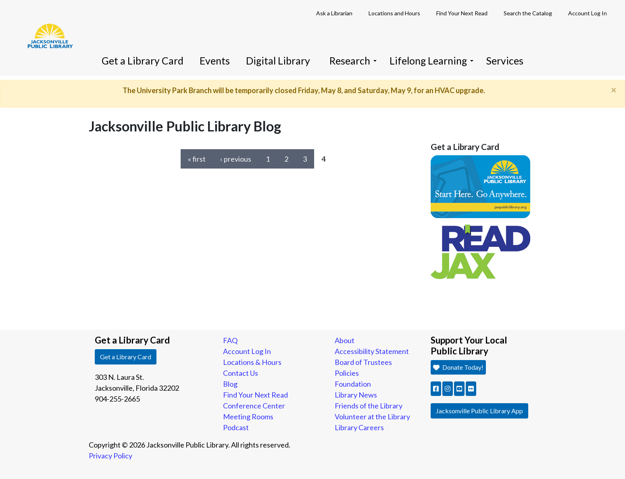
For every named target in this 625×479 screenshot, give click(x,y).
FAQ (230, 340)
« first (197, 158)
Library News (356, 394)
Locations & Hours (252, 362)
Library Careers (359, 427)
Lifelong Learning (431, 61)
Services (504, 61)
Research (353, 61)
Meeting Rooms (248, 416)
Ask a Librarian (334, 13)
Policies (347, 373)
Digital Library (278, 61)
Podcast (236, 427)
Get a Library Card (142, 61)
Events (215, 61)
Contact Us (240, 373)
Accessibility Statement (372, 351)
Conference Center (254, 405)
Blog (230, 383)
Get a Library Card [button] (125, 356)
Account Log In (587, 13)
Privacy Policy (110, 455)
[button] (436, 388)
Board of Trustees (363, 362)
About (344, 340)
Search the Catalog (528, 13)
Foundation (353, 383)
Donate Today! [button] (458, 367)
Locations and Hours (394, 13)
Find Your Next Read (461, 13)
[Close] (614, 90)
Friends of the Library (368, 405)
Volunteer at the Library (372, 416)
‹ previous (235, 158)
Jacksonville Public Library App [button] (479, 410)
